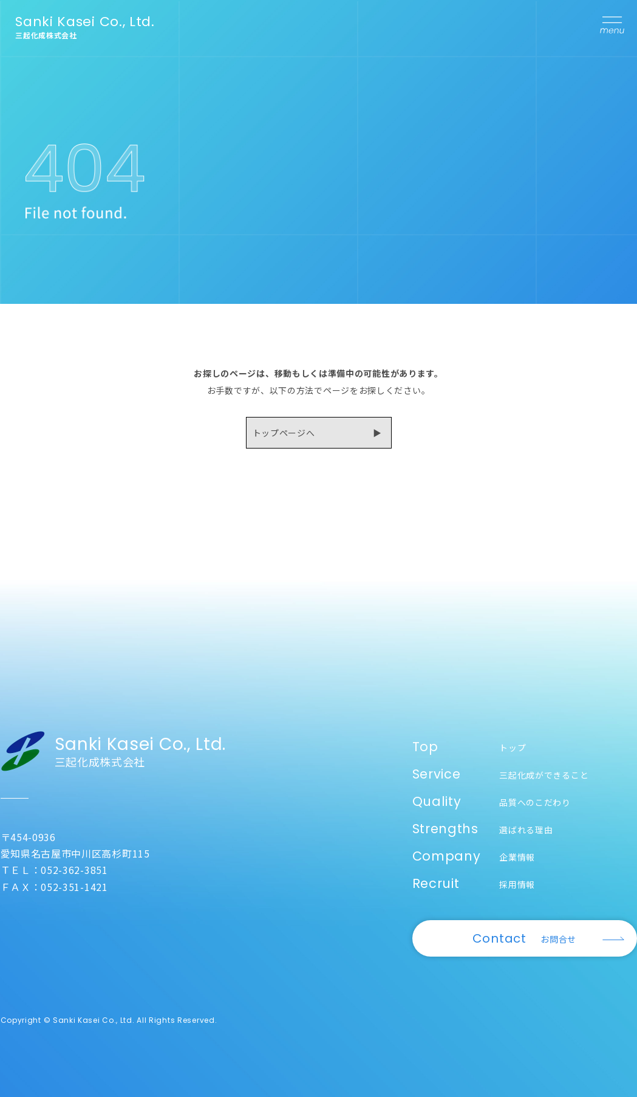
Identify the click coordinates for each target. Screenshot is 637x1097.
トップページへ (284, 433)
